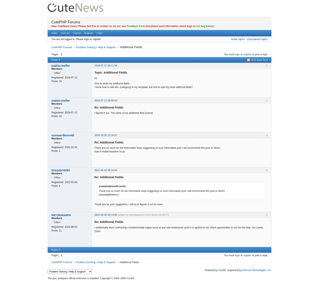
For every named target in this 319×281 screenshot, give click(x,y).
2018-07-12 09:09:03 (105, 100)
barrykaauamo (61, 215)
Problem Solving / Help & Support (96, 47)
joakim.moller (60, 65)
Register (88, 33)
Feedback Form (136, 26)
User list (65, 33)
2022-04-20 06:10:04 (105, 170)
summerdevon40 (62, 135)
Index (54, 33)
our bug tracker (205, 26)
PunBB (222, 270)
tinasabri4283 (60, 170)
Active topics (238, 39)
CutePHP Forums (65, 22)
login (237, 54)
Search (77, 33)
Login (100, 33)
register (247, 54)
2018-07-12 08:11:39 (105, 65)
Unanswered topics (257, 39)
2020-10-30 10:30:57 (105, 135)
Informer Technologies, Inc (256, 270)
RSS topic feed (259, 60)
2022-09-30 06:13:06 (105, 215)
